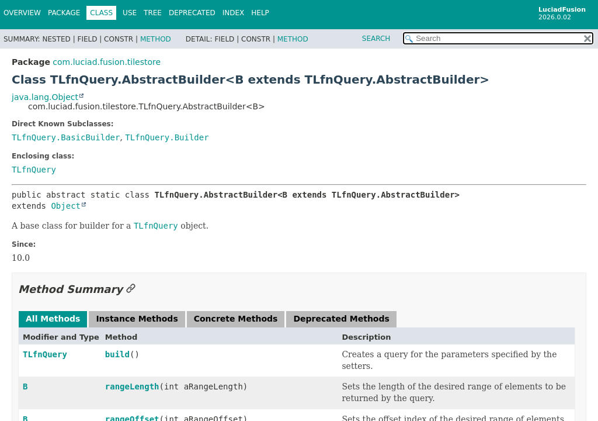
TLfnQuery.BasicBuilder (66, 137)
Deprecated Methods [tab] (341, 318)
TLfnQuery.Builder (166, 137)
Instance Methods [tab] (137, 318)
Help (260, 13)
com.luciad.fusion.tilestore (107, 62)
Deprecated (192, 13)
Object (66, 205)
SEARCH (376, 38)
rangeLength (132, 386)
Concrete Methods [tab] (236, 318)
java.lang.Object (45, 97)
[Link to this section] (130, 289)
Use (130, 13)
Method (155, 39)
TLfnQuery (34, 169)
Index (233, 13)
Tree (153, 13)
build (117, 354)
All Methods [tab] (53, 318)
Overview (22, 13)
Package (64, 13)
